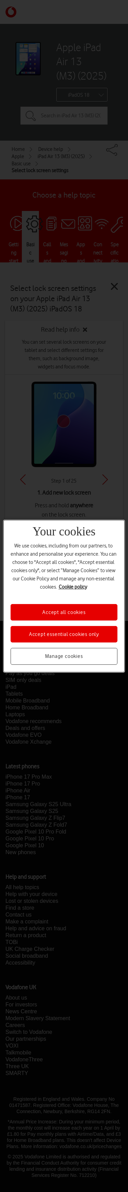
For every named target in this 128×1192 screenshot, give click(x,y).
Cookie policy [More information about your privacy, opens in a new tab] (73, 586)
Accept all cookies (63, 612)
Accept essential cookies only (64, 634)
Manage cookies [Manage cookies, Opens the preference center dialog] (64, 656)
